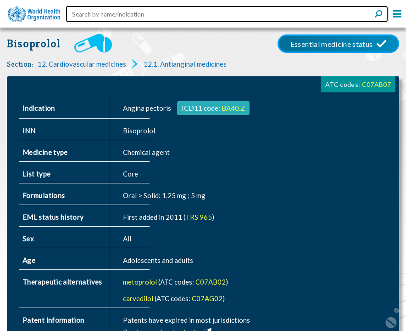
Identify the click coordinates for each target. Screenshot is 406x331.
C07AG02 (207, 298)
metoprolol (140, 282)
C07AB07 (376, 84)
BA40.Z (233, 108)
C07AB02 (210, 282)
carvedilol (139, 298)
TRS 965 (198, 217)
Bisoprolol (34, 43)
